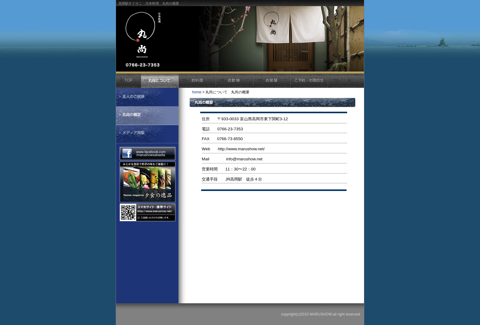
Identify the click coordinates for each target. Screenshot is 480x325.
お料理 (197, 81)
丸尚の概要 (147, 115)
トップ (128, 81)
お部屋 (272, 81)
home (196, 92)
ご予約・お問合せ (309, 81)
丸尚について (159, 81)
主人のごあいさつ (147, 97)
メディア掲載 (147, 134)
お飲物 (234, 81)
